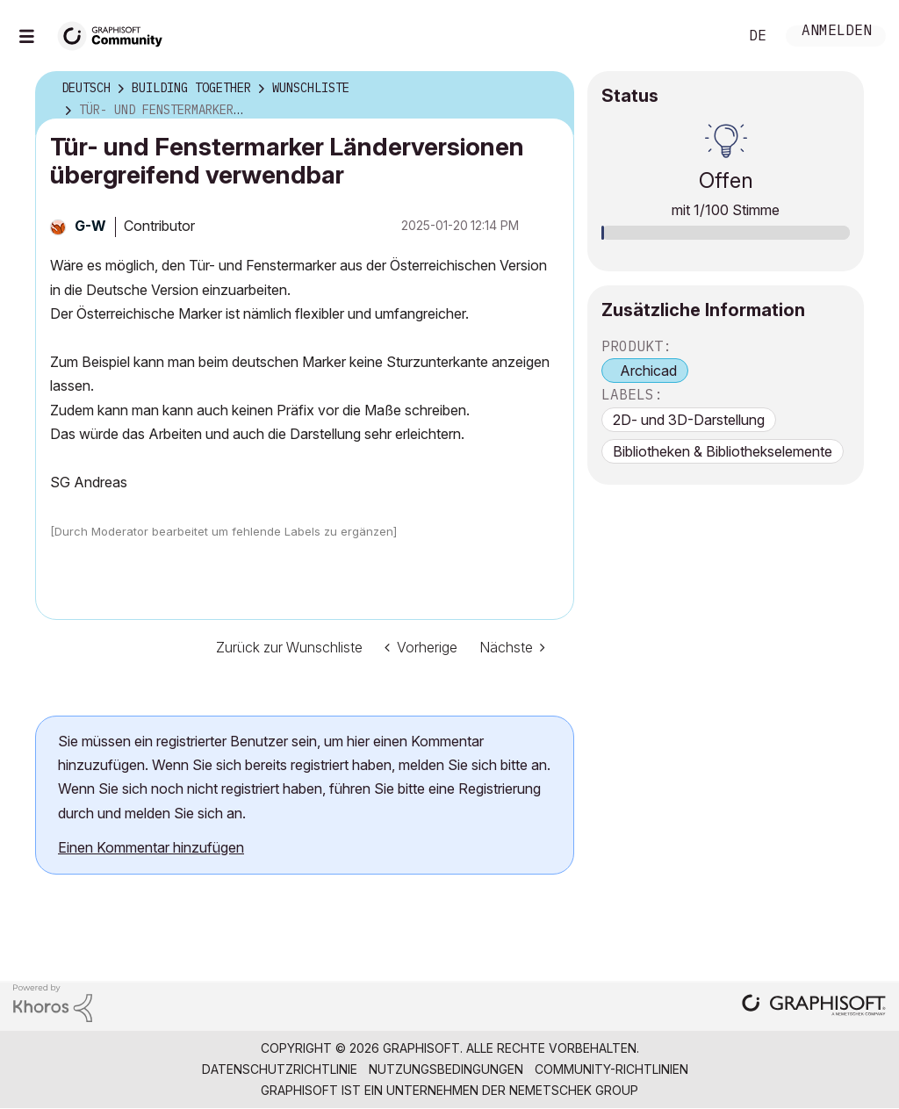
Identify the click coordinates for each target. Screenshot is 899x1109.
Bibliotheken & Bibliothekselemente (722, 451)
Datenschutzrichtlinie (279, 1069)
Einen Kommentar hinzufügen (151, 847)
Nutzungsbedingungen (446, 1069)
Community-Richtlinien (611, 1069)
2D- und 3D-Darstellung (689, 419)
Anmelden (837, 32)
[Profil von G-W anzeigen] (90, 225)
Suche (705, 36)
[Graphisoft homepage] (814, 1007)
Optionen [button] (549, 88)
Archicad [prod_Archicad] (648, 370)
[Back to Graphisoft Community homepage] (116, 33)
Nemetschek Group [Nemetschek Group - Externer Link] (573, 1090)
